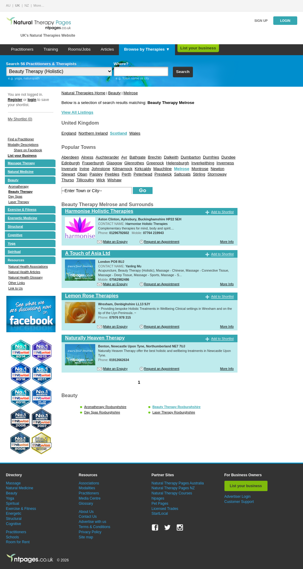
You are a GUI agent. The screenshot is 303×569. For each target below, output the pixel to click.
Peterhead (142, 174)
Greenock (155, 163)
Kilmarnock (123, 168)
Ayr (124, 157)
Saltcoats (182, 174)
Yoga (11, 243)
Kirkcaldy (143, 168)
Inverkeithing (202, 163)
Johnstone (101, 168)
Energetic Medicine (22, 218)
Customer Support (239, 502)
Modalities (87, 488)
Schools (12, 537)
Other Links (16, 283)
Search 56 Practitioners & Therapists (41, 64)
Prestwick (163, 174)
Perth (126, 174)
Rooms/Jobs (79, 49)
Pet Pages (160, 503)
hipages (158, 498)
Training (51, 49)
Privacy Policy (90, 532)
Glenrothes (134, 163)
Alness (87, 157)
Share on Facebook (28, 150)
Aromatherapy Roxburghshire (105, 407)
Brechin (155, 157)
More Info (227, 241)
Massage (13, 483)
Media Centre (90, 498)
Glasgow (114, 163)
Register (15, 100)
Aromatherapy (18, 186)
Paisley (96, 174)
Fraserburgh (93, 163)
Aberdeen (70, 157)
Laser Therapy (18, 202)
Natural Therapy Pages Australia (178, 483)
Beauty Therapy (20, 191)
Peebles (112, 174)
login (32, 100)
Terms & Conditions (94, 527)
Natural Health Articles (24, 272)
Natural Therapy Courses (172, 493)
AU (8, 5)
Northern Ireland (93, 133)
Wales (134, 133)
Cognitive (15, 235)
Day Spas (15, 196)
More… (38, 5)
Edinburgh (71, 163)
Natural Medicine (21, 171)
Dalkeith (171, 157)
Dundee (228, 157)
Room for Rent (18, 542)
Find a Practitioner (21, 139)
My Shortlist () (20, 119)
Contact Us (88, 516)
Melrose (130, 93)
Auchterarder (107, 157)
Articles (107, 49)
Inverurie (69, 168)
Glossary (86, 503)
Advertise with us (92, 522)
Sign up (261, 20)
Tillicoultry (85, 180)
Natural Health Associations (28, 266)
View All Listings (77, 112)
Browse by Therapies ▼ (147, 49)
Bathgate (138, 157)
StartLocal (160, 513)
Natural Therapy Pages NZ (173, 488)
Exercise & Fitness (22, 209)
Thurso (68, 180)
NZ (27, 5)
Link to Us (15, 288)
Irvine (84, 168)
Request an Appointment (162, 241)
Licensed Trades (165, 509)
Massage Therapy (21, 163)
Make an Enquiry (115, 241)
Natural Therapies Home (84, 93)
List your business (198, 48)
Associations (89, 483)
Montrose (199, 168)
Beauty (13, 180)
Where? (121, 64)
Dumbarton (191, 157)
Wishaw (114, 180)
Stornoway (217, 174)
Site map (86, 537)
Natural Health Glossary (25, 277)
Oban (82, 174)
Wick (100, 180)
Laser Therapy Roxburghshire (174, 412)
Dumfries (211, 157)
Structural (15, 226)
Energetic (14, 513)
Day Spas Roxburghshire (102, 412)
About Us (86, 512)
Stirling (199, 174)
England (69, 133)
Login (285, 20)
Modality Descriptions (23, 144)
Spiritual (14, 251)
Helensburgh (177, 163)
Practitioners (22, 49)
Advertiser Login (237, 496)
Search (183, 71)
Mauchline (162, 168)
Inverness (225, 163)
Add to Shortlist (222, 212)
